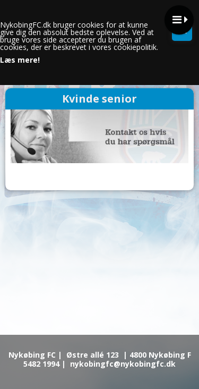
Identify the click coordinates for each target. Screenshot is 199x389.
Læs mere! (20, 60)
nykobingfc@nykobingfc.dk (123, 364)
